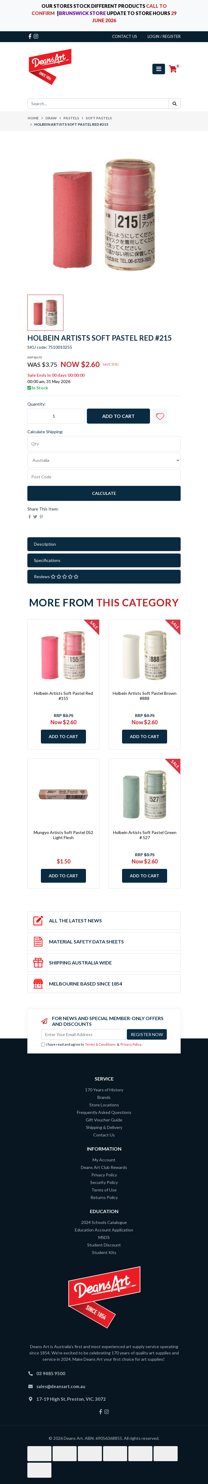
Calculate (104, 493)
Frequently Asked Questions (104, 1112)
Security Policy (104, 1182)
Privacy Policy (131, 1044)
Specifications (47, 560)
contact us (124, 36)
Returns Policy (104, 1197)
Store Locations (104, 1104)
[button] (159, 416)
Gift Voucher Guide (104, 1119)
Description (45, 544)
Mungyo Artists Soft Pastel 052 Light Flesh (63, 835)
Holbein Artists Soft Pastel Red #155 (63, 696)
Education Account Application (104, 1229)
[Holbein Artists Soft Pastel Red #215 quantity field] (55, 416)
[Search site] (175, 103)
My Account (104, 1159)
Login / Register (164, 36)
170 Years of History (104, 1089)
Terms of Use (104, 1189)
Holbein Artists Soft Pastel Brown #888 (144, 696)
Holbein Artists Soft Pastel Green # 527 (144, 835)
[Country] (104, 460)
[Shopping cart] (173, 69)
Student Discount (104, 1244)
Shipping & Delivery (104, 1127)
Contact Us (104, 1134)
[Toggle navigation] (158, 69)
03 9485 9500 (50, 1373)
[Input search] (98, 103)
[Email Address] (83, 1034)
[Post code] (104, 476)
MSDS (104, 1237)
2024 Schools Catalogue (104, 1222)
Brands (104, 1097)
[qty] (104, 443)
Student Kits (104, 1252)
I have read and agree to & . (91, 1044)
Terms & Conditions (100, 1044)
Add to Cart (118, 416)
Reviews (56, 576)
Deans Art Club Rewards (104, 1167)
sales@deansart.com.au (60, 1386)
